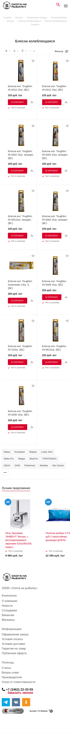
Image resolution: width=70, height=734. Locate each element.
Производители (12, 677)
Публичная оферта (14, 653)
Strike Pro (9, 458)
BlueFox (34, 458)
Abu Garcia (58, 465)
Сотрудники (9, 610)
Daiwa (7, 452)
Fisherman (29, 465)
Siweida (44, 465)
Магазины (8, 619)
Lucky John (47, 452)
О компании (9, 601)
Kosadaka (20, 452)
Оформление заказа (15, 634)
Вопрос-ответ (10, 672)
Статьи (6, 667)
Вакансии (8, 615)
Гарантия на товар (14, 648)
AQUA (7, 465)
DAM (17, 465)
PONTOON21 (50, 458)
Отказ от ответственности (18, 682)
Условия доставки (13, 643)
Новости (7, 605)
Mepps (21, 458)
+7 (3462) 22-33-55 (19, 689)
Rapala (32, 452)
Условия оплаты (12, 639)
